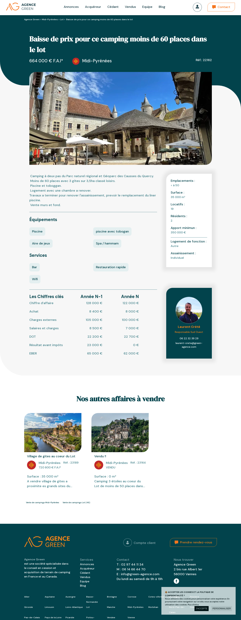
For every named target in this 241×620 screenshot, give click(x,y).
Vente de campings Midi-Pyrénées (42, 502)
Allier (27, 596)
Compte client (139, 542)
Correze (132, 596)
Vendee (111, 617)
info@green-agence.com (140, 574)
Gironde (28, 607)
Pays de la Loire (53, 617)
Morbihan (153, 607)
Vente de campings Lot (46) (76, 502)
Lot (62, 19)
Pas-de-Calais (32, 617)
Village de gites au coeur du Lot (51, 456)
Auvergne (70, 596)
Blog (162, 7)
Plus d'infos (193, 604)
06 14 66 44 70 (133, 569)
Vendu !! (100, 456)
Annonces (71, 7)
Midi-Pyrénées (50, 19)
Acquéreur (93, 7)
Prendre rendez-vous (196, 542)
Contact (224, 7)
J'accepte (201, 608)
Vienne (131, 617)
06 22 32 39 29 (189, 338)
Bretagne (112, 596)
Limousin (49, 607)
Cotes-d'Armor (156, 596)
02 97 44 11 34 (132, 564)
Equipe (147, 7)
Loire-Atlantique (74, 607)
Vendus (130, 7)
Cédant (113, 7)
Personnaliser (222, 608)
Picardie (69, 617)
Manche (111, 607)
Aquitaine (50, 596)
